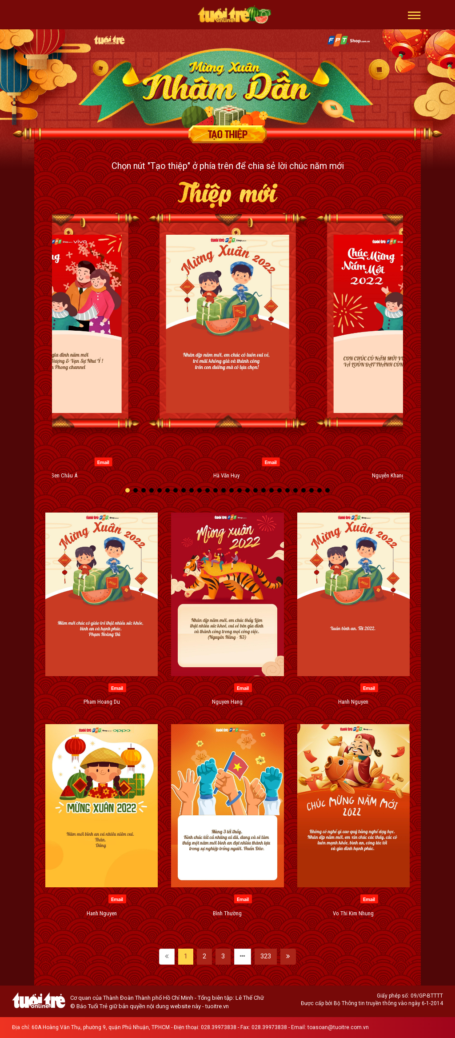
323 (265, 956)
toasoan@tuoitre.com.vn (338, 1027)
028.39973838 (218, 1027)
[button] (414, 14)
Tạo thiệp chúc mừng (227, 134)
